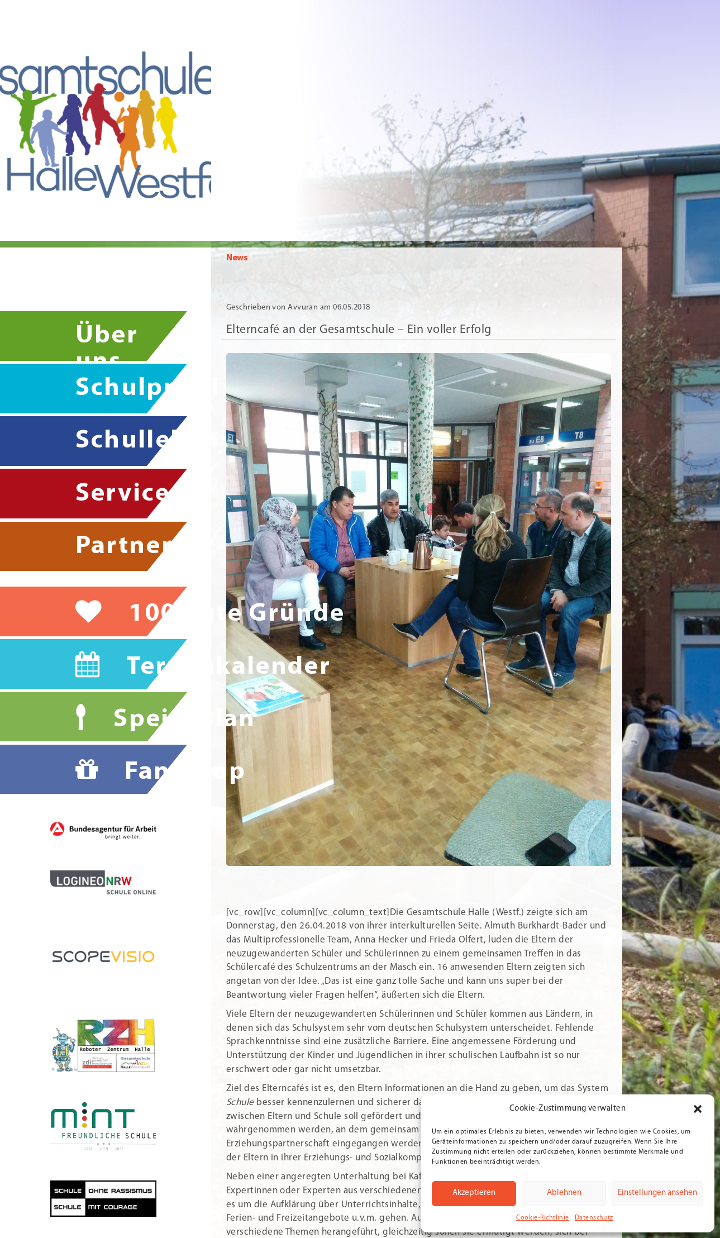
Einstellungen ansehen (657, 1193)
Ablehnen (564, 1193)
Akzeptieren (473, 1193)
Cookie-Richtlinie (542, 1218)
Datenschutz (594, 1218)
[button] (697, 1109)
